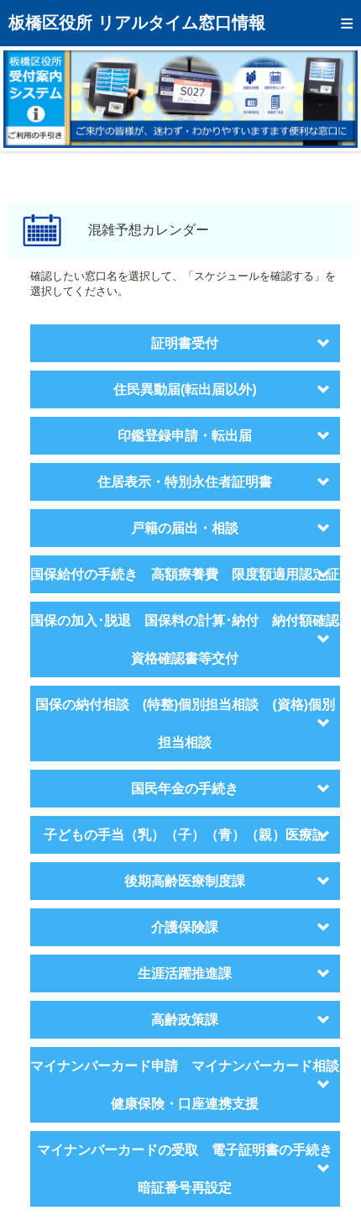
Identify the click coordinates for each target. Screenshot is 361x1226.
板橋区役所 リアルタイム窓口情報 (136, 22)
